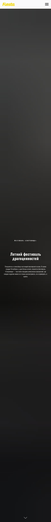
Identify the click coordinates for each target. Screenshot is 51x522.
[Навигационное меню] (47, 4)
